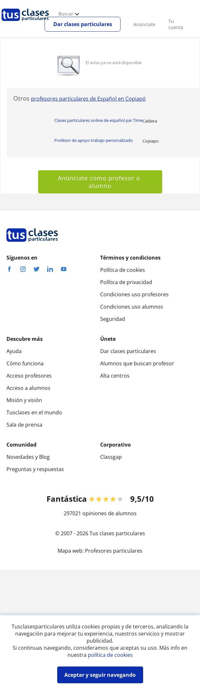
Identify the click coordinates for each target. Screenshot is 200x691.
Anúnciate (144, 24)
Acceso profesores (29, 375)
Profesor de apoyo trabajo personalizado (93, 140)
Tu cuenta (175, 24)
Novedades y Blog (28, 456)
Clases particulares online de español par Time (98, 120)
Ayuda (14, 351)
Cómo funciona (25, 363)
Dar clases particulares (82, 24)
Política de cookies (122, 269)
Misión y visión (24, 400)
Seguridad (112, 318)
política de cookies (110, 654)
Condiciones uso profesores (134, 294)
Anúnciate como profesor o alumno (100, 182)
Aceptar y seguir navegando (100, 674)
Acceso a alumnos (28, 387)
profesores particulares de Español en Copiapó (88, 98)
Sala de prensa (24, 424)
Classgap (111, 456)
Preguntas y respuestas (35, 469)
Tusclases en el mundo (34, 412)
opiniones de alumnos (109, 513)
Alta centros (115, 375)
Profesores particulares (113, 550)
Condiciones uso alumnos (131, 306)
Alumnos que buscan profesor (137, 363)
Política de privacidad (126, 282)
